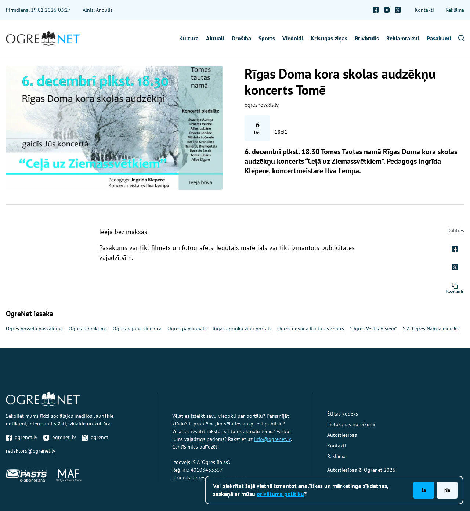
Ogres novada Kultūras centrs (310, 328)
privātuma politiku (280, 493)
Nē (447, 490)
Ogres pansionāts (187, 328)
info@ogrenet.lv (272, 439)
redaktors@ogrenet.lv (30, 450)
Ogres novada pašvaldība (34, 328)
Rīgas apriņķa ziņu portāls (242, 328)
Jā (424, 490)
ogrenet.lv (21, 437)
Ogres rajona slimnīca (137, 328)
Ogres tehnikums (88, 328)
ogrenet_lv (59, 437)
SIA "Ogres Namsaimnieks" (431, 328)
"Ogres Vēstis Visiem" (373, 328)
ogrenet (95, 437)
